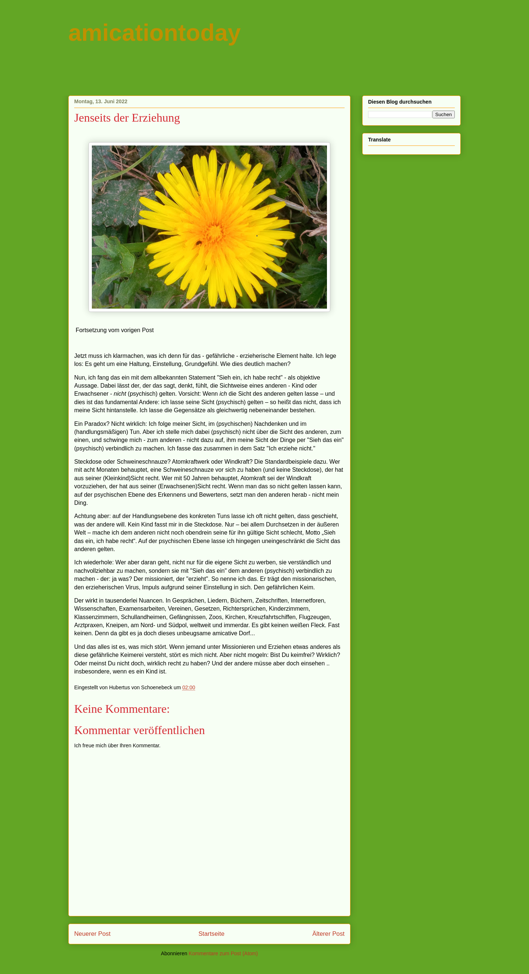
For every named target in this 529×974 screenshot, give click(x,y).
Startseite (211, 933)
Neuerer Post (92, 933)
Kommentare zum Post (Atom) (223, 953)
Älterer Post (328, 933)
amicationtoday (154, 32)
